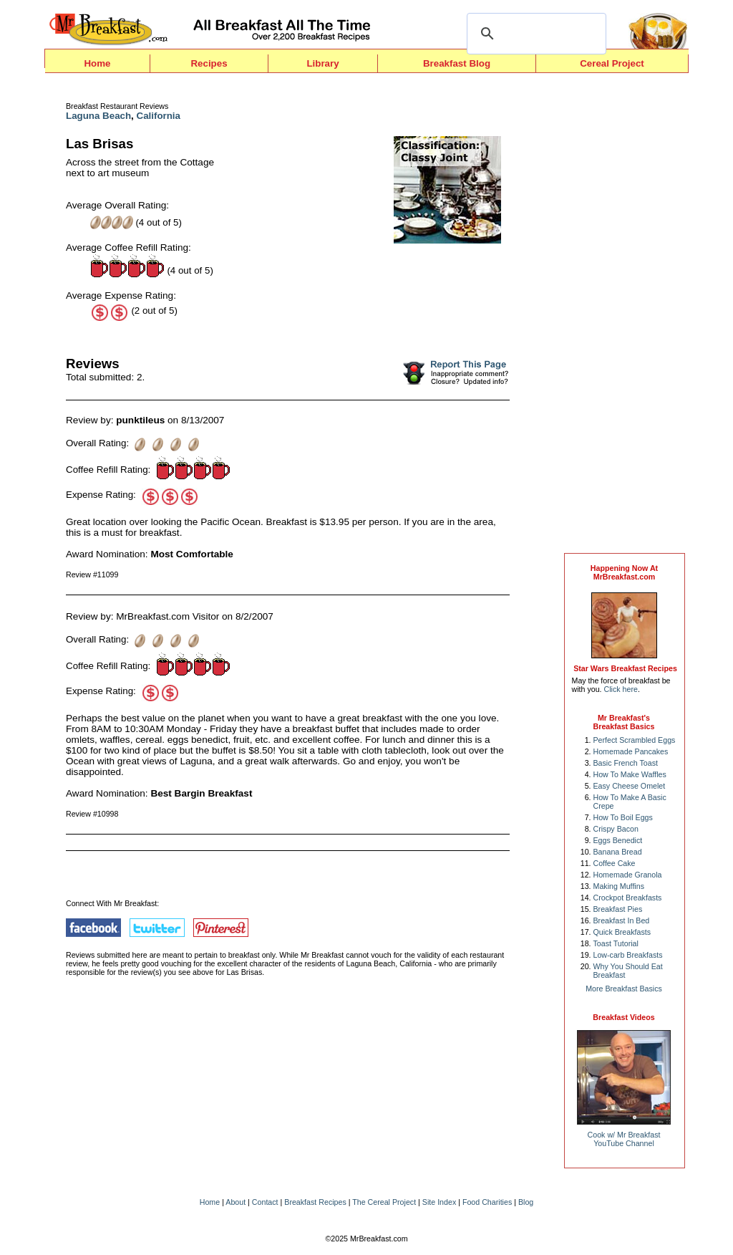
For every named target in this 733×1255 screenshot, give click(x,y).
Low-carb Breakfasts (628, 955)
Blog (525, 1202)
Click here (621, 689)
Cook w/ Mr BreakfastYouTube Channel (624, 1139)
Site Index (439, 1202)
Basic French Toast (625, 763)
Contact (265, 1202)
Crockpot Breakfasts (627, 897)
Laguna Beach (98, 115)
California (158, 115)
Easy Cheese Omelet (629, 786)
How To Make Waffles (629, 774)
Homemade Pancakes (631, 751)
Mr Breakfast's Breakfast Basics (624, 722)
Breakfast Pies (618, 909)
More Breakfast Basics (624, 988)
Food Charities (487, 1202)
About (235, 1202)
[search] (534, 33)
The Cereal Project (384, 1202)
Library (322, 63)
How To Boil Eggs (623, 817)
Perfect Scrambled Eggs (634, 740)
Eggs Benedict (618, 840)
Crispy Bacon (616, 828)
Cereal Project (612, 63)
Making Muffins (618, 886)
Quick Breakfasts (622, 932)
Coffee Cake (614, 863)
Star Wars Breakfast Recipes (625, 668)
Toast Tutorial (616, 943)
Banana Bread (617, 851)
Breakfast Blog (456, 63)
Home (97, 63)
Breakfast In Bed (621, 920)
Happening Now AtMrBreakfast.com (624, 572)
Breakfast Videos (623, 1017)
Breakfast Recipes (315, 1202)
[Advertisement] (624, 317)
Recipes (208, 63)
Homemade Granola (627, 874)
